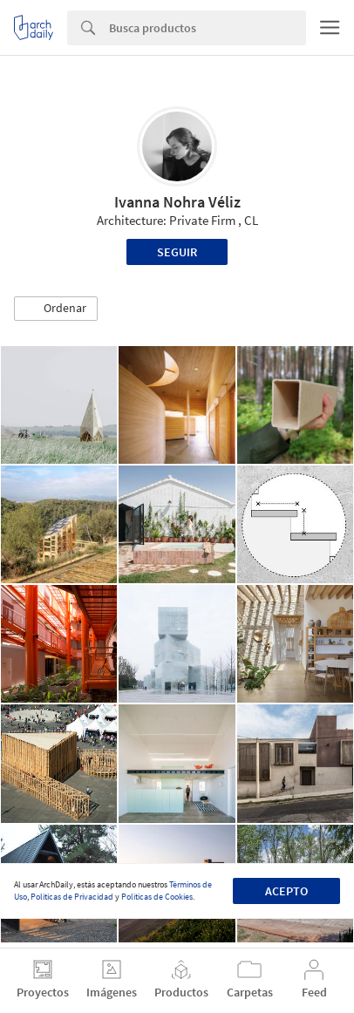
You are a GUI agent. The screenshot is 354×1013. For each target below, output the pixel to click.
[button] (56, 308)
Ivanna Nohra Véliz (177, 202)
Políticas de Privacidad (72, 896)
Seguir (177, 252)
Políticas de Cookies (157, 896)
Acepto (286, 891)
